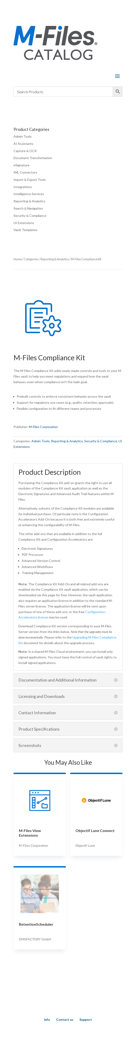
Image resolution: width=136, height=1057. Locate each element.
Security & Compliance (30, 216)
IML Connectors (25, 172)
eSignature (22, 165)
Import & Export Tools (30, 180)
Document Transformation (33, 158)
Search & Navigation (28, 208)
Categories (31, 259)
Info (47, 1019)
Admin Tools (23, 136)
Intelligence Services (29, 194)
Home (18, 259)
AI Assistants (24, 144)
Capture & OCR (25, 151)
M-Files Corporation (43, 427)
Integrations (23, 187)
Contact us (64, 1019)
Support (85, 1019)
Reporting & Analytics (29, 201)
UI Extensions (24, 223)
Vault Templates (25, 230)
